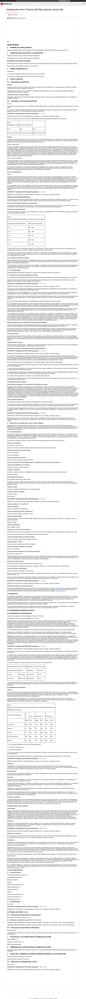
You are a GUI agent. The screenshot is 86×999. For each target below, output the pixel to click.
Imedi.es (6, 3)
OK (69, 0)
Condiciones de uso (37, 998)
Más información (63, 0)
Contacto (55, 998)
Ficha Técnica (13, 15)
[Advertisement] (43, 30)
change (24, 18)
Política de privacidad (47, 998)
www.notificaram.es (60, 590)
